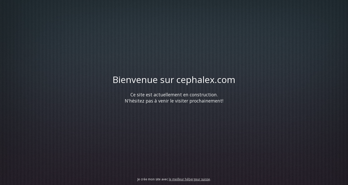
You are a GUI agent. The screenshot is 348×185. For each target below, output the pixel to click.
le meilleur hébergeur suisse (189, 179)
